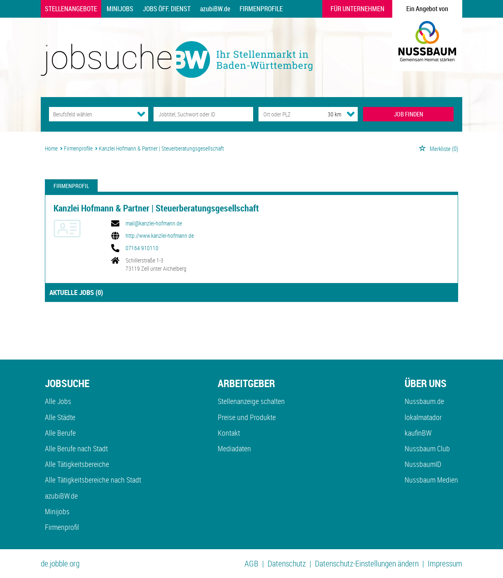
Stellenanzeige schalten (251, 401)
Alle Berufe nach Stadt (76, 448)
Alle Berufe (60, 433)
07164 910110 (142, 248)
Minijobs (120, 8)
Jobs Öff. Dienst (167, 8)
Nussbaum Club (427, 448)
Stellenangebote (71, 8)
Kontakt (229, 433)
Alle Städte (60, 417)
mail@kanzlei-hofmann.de (154, 223)
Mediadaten (234, 448)
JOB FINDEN (408, 114)
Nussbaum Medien (431, 480)
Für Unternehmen (357, 8)
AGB (251, 563)
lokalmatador (423, 417)
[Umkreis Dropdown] (351, 114)
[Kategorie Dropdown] (141, 114)
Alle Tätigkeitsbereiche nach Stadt (93, 480)
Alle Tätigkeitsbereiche (77, 464)
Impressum (445, 563)
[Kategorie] (90, 114)
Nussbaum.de (424, 401)
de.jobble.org (60, 563)
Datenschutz (287, 563)
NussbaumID (423, 464)
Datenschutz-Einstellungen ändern (367, 563)
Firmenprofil (71, 186)
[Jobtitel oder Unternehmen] (203, 114)
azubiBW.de (215, 8)
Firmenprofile (261, 8)
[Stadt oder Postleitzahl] (285, 114)
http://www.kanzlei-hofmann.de (160, 236)
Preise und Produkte (247, 417)
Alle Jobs (58, 401)
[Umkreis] (326, 114)
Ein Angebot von (427, 8)
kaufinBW (418, 433)
